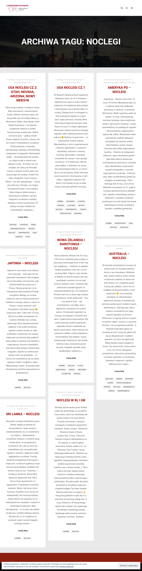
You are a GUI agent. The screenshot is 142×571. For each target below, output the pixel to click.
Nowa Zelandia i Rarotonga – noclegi (71, 244)
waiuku (77, 373)
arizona (13, 224)
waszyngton (65, 213)
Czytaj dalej (22, 217)
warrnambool (124, 391)
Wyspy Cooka (77, 235)
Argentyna (123, 82)
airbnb (60, 201)
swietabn (82, 369)
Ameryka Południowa (111, 82)
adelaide (109, 379)
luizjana (71, 205)
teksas (83, 209)
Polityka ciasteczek (66, 567)
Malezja (77, 395)
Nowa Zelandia (65, 235)
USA (29, 82)
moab (33, 224)
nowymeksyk (24, 232)
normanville (129, 387)
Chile (129, 82)
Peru (133, 82)
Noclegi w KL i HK (71, 400)
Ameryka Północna (21, 82)
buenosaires (120, 223)
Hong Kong (70, 395)
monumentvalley (18, 228)
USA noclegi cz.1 (71, 88)
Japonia (25, 258)
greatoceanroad (124, 383)
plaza (80, 365)
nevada (32, 228)
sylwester (66, 373)
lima (131, 223)
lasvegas (24, 224)
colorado (70, 201)
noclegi (12, 232)
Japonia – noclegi (22, 263)
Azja (19, 258)
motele (81, 205)
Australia (119, 249)
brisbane (129, 379)
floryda (81, 201)
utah (28, 236)
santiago (124, 227)
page (35, 232)
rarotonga (61, 369)
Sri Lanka (24, 409)
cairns (110, 383)
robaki (72, 369)
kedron (107, 387)
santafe (19, 236)
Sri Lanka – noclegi (23, 414)
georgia (60, 205)
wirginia (78, 213)
